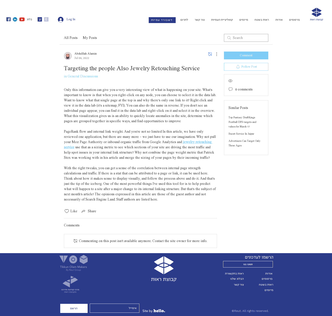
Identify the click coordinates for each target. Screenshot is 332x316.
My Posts (90, 38)
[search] (246, 38)
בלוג (29, 19)
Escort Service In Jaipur (241, 133)
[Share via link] (88, 211)
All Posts (71, 38)
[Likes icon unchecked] (67, 211)
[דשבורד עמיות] (162, 20)
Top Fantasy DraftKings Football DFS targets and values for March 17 (242, 122)
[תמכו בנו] (248, 264)
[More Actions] (214, 54)
